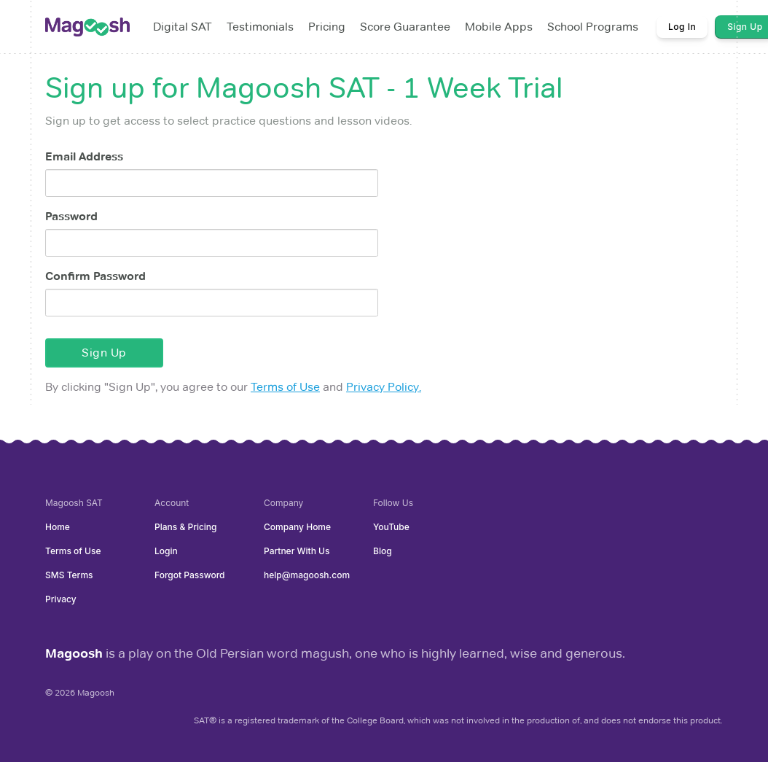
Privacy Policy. (383, 387)
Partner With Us (296, 550)
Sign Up (104, 352)
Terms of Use (285, 387)
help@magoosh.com (307, 574)
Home (57, 526)
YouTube (391, 526)
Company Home (297, 526)
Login (166, 550)
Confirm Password (95, 276)
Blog (382, 550)
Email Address (84, 156)
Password (71, 216)
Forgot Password (189, 574)
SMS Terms (69, 574)
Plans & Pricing (185, 526)
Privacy (61, 599)
